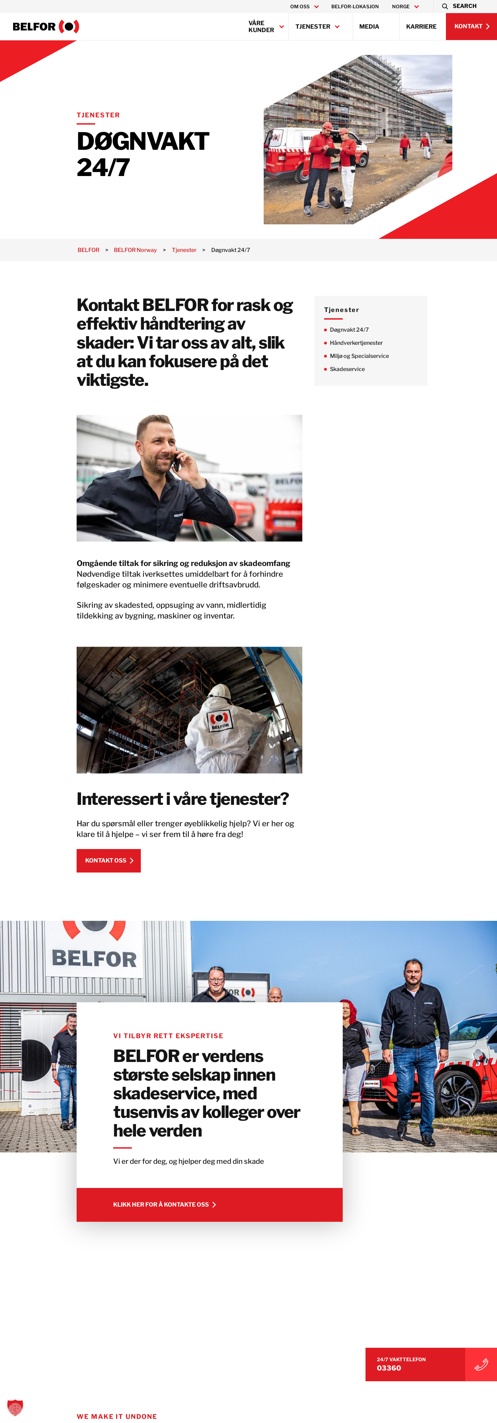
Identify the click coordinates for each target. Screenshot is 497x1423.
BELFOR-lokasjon (355, 6)
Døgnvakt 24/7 (354, 329)
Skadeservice (352, 369)
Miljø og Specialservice (364, 356)
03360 (398, 1367)
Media (369, 26)
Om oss (300, 6)
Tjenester (312, 26)
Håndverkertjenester (361, 343)
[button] (459, 6)
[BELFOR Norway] (46, 26)
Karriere (421, 26)
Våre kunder (261, 26)
